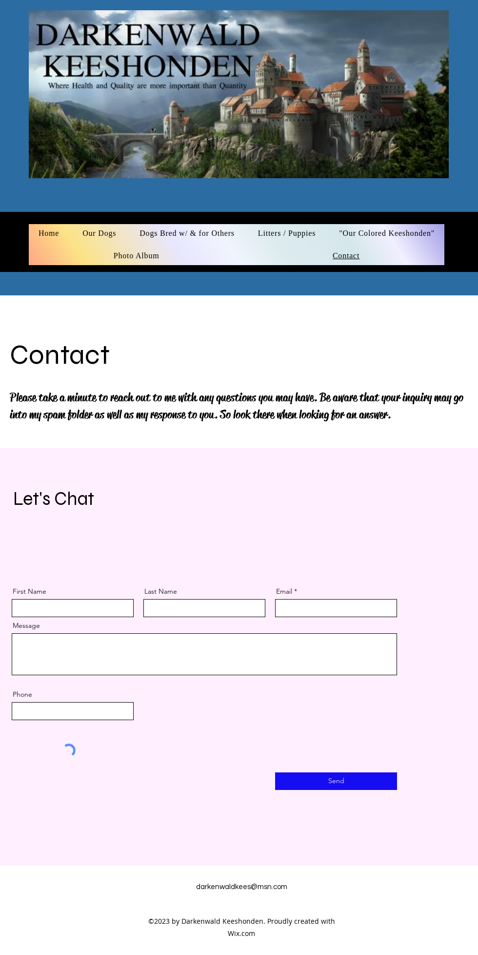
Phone (22, 694)
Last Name (160, 591)
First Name (29, 591)
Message (26, 625)
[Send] (336, 781)
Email (284, 591)
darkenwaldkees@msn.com (241, 887)
